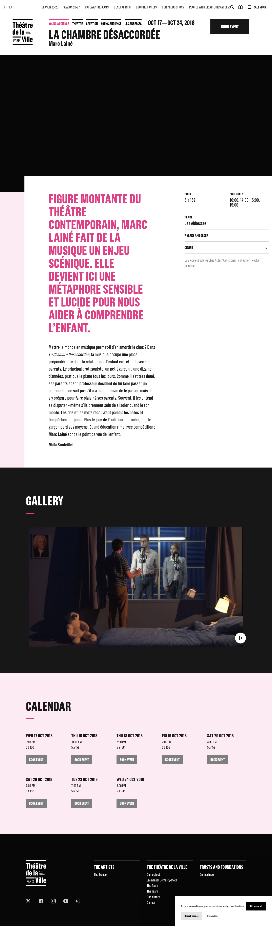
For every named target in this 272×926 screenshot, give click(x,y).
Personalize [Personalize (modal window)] (212, 916)
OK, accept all (256, 906)
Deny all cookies (191, 916)
